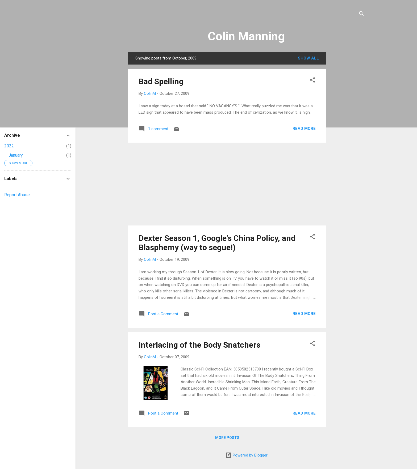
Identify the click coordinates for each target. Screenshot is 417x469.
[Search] (361, 14)
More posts (227, 438)
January (16, 155)
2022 (9, 145)
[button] (312, 81)
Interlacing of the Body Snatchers (199, 344)
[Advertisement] (348, 131)
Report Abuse (17, 194)
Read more (304, 128)
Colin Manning (246, 36)
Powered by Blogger (246, 455)
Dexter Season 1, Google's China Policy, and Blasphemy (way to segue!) (217, 242)
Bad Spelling (161, 81)
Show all (308, 58)
